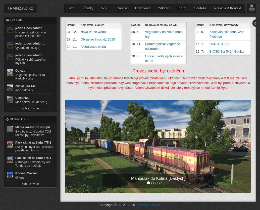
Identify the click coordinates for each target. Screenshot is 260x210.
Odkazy (163, 8)
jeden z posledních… (30, 28)
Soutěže (200, 8)
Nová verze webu (93, 32)
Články (88, 8)
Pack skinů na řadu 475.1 (33, 142)
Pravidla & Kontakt (227, 8)
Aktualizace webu (93, 47)
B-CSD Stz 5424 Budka (227, 51)
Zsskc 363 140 (25, 86)
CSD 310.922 (219, 44)
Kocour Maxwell (26, 173)
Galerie (122, 8)
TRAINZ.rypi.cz (20, 8)
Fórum (181, 8)
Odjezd (20, 70)
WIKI (105, 8)
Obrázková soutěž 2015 (98, 39)
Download (142, 8)
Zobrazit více (30, 108)
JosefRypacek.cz (148, 205)
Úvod (71, 8)
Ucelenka (22, 98)
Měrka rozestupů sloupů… (34, 127)
